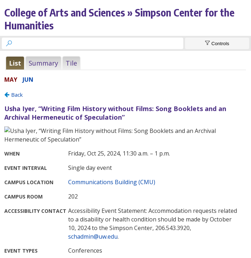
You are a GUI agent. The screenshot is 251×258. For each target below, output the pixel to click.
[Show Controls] (217, 43)
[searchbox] (99, 43)
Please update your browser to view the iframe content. (125, 63)
